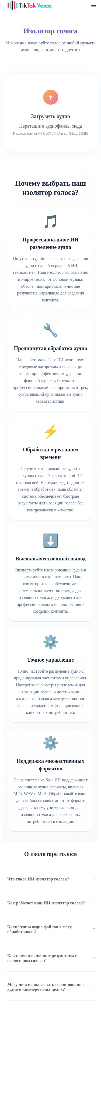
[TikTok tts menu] (93, 5)
